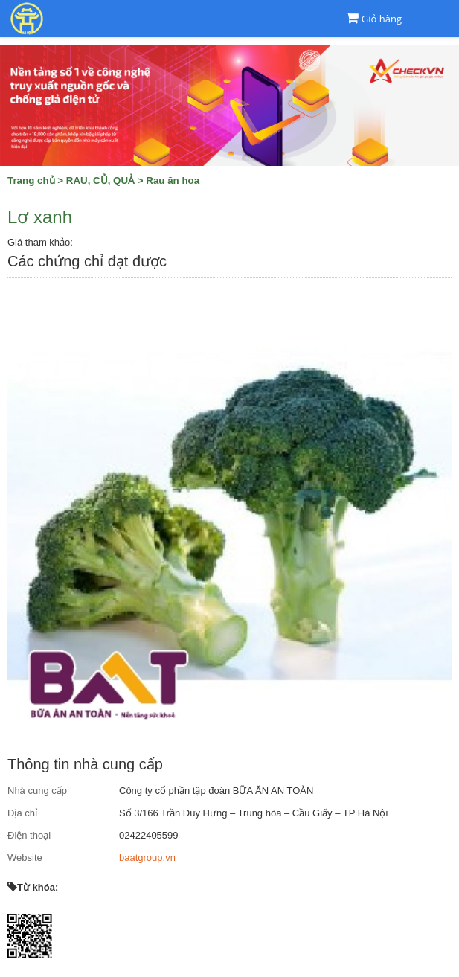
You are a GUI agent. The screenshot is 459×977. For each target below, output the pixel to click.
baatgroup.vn (147, 857)
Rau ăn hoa (172, 180)
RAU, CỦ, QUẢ (100, 180)
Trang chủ (31, 180)
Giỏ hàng (382, 18)
